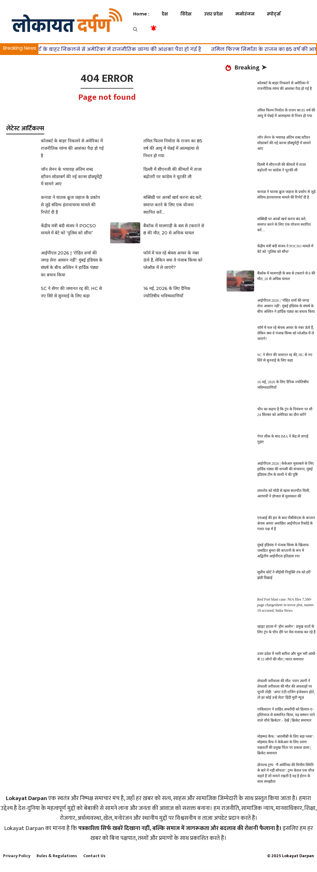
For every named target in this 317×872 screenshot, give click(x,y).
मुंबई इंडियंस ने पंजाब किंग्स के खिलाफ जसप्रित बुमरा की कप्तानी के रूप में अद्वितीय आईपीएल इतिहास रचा (283, 550)
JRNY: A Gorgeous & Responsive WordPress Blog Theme (190, 870)
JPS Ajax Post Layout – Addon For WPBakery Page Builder (150, 870)
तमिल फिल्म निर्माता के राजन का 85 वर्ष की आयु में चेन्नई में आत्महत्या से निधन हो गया (172, 148)
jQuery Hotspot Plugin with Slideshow (170, 870)
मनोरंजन (244, 14)
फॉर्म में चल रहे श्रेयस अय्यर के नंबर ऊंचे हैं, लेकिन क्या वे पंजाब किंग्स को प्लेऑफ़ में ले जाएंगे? (172, 260)
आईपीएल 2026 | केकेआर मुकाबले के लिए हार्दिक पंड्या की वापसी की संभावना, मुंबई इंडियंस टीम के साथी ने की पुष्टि (285, 469)
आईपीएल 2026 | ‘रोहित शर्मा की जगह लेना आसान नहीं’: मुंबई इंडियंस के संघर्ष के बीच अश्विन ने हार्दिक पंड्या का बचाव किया (286, 306)
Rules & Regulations (57, 855)
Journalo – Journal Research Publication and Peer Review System (120, 870)
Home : (141, 14)
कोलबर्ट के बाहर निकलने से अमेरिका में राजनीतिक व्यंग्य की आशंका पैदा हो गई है (120, 49)
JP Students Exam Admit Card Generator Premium (135, 870)
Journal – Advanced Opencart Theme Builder (105, 870)
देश (165, 14)
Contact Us (94, 855)
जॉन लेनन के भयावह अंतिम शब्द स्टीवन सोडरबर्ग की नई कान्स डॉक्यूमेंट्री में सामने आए (71, 176)
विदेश (186, 14)
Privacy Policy (16, 855)
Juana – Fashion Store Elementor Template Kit (204, 870)
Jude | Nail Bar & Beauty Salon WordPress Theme (217, 870)
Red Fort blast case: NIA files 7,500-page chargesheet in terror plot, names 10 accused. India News (285, 605)
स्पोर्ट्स (273, 14)
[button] (135, 29)
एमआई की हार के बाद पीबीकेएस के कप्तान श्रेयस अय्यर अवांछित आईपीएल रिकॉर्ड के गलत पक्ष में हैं (286, 523)
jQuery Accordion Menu (161, 870)
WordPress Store (96, 870)
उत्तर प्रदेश (213, 14)
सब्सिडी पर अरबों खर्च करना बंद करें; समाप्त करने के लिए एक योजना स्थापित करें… (172, 205)
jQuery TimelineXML (179, 870)
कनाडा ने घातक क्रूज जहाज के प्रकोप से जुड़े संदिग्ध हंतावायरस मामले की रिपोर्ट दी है (70, 205)
